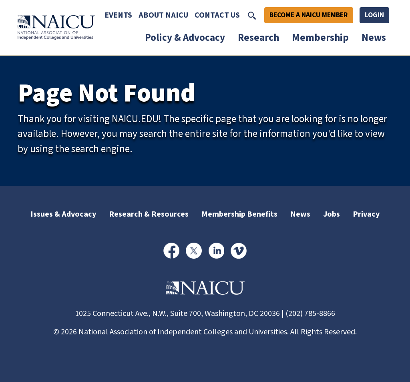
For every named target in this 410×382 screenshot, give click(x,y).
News (374, 37)
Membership (320, 37)
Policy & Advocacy (185, 37)
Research (258, 37)
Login (374, 15)
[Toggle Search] (252, 15)
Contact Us (217, 15)
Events (118, 15)
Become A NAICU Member (308, 15)
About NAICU (163, 15)
